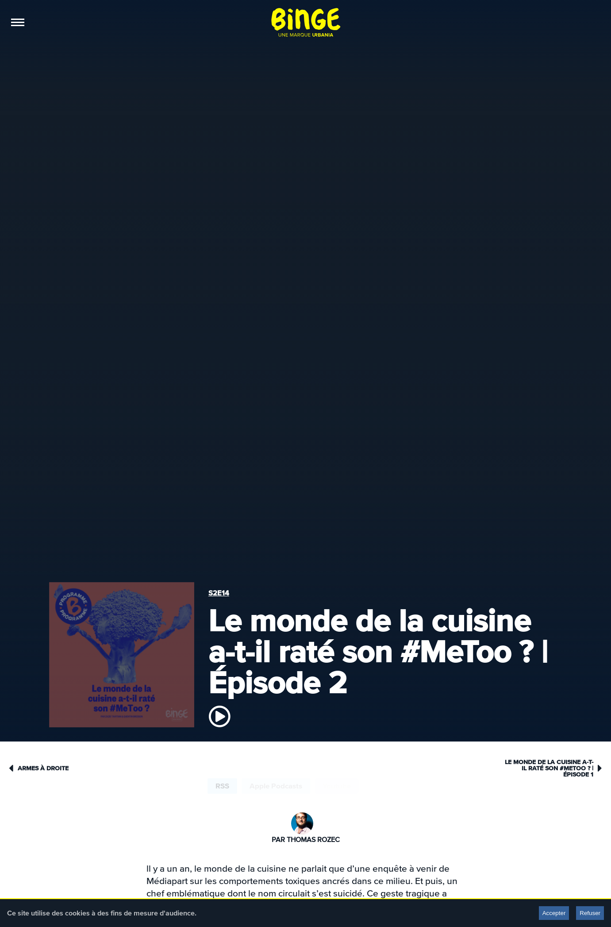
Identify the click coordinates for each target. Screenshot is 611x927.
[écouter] (219, 716)
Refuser (590, 913)
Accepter (554, 913)
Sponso (87, 22)
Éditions (122, 22)
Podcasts (49, 22)
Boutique (160, 22)
